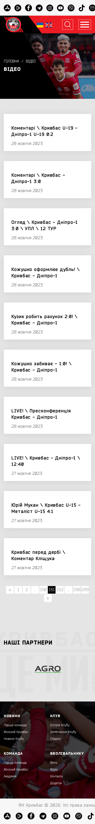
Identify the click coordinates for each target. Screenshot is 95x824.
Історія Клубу (59, 725)
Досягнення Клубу (63, 732)
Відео (31, 61)
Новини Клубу (14, 739)
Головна (11, 61)
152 (60, 589)
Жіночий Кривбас (16, 732)
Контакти (56, 776)
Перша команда (15, 725)
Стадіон (55, 739)
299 (85, 589)
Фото (53, 763)
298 (77, 589)
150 (43, 589)
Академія (10, 776)
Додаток (56, 783)
